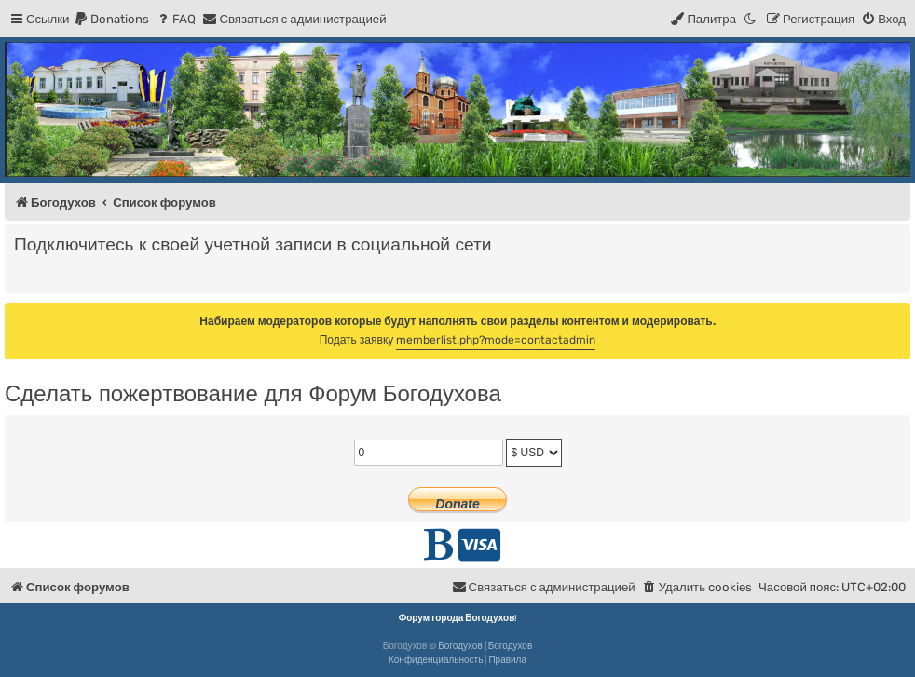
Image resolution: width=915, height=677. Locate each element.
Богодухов (460, 646)
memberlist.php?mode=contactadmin (495, 339)
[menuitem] (111, 19)
